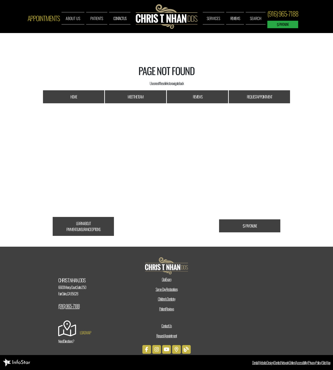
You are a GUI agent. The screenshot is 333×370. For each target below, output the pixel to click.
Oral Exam (166, 279)
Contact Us (119, 18)
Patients (96, 18)
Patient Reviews (166, 309)
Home (73, 97)
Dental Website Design (262, 362)
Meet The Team (135, 97)
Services (213, 18)
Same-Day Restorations (167, 289)
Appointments (44, 18)
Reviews (235, 18)
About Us (73, 18)
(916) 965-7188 (282, 13)
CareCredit (119, 185)
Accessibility (301, 362)
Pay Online (282, 24)
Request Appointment (259, 97)
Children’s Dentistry (166, 299)
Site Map (326, 362)
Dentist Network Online (284, 362)
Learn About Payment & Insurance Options (83, 226)
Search (255, 18)
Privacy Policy (314, 362)
